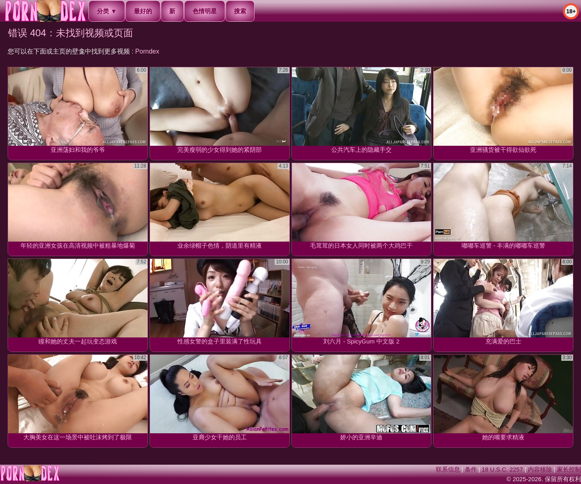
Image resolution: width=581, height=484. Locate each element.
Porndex (147, 51)
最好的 (143, 11)
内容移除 (540, 469)
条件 (471, 469)
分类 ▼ (107, 11)
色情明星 (205, 11)
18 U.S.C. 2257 (502, 469)
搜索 (240, 11)
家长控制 (569, 469)
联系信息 (448, 469)
